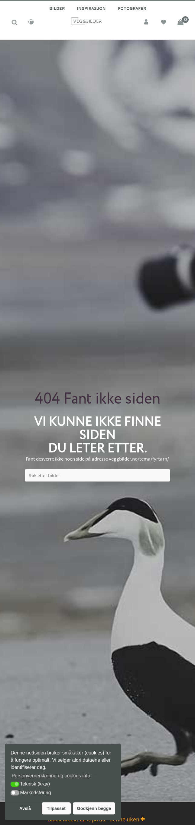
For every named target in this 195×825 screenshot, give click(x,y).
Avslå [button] (25, 808)
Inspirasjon (91, 8)
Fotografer (132, 8)
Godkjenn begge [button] (94, 808)
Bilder (57, 8)
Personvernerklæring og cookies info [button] (50, 775)
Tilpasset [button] (56, 808)
